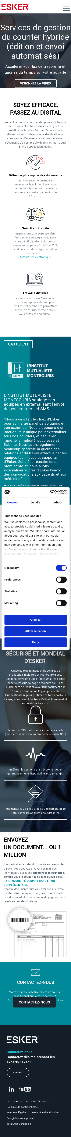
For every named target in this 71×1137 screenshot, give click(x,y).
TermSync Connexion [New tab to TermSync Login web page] (19, 1123)
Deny (35, 642)
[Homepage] (15, 8)
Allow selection (35, 631)
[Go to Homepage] (23, 1039)
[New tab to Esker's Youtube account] (25, 1089)
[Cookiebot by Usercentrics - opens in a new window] (50, 492)
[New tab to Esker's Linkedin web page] (11, 1089)
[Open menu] (66, 8)
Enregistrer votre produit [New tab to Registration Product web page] (20, 1118)
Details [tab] (35, 502)
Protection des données (45, 1112)
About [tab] (58, 502)
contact (18, 1072)
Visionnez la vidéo (35, 83)
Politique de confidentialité (22, 1107)
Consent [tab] (13, 502)
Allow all (35, 619)
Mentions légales (17, 1112)
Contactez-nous (34, 1002)
